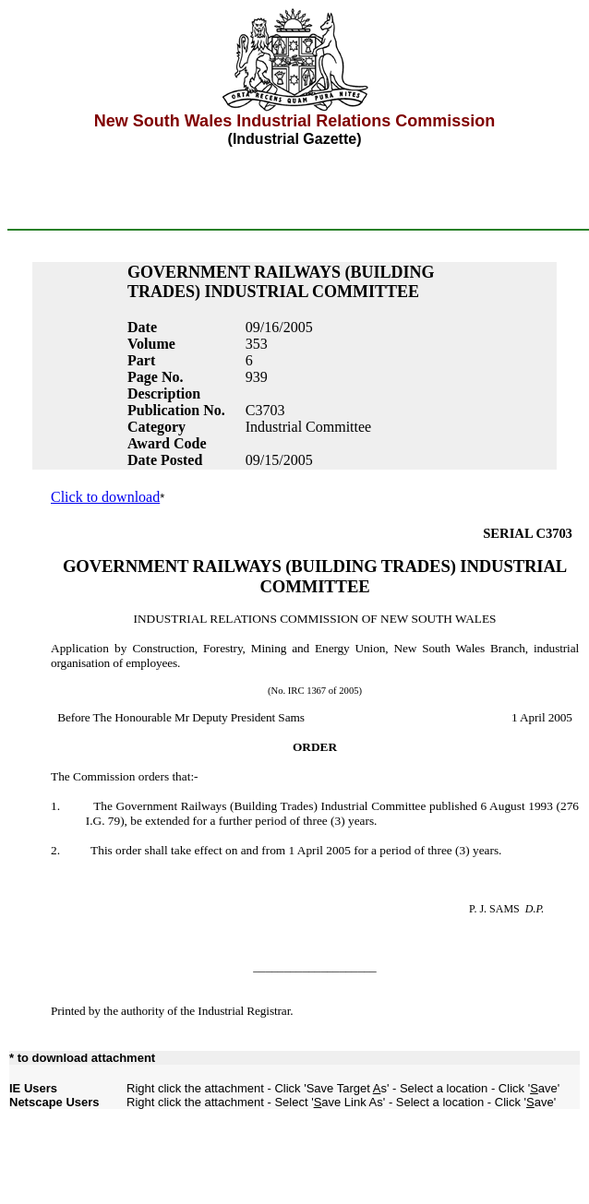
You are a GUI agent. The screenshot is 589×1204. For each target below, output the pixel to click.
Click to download (105, 497)
